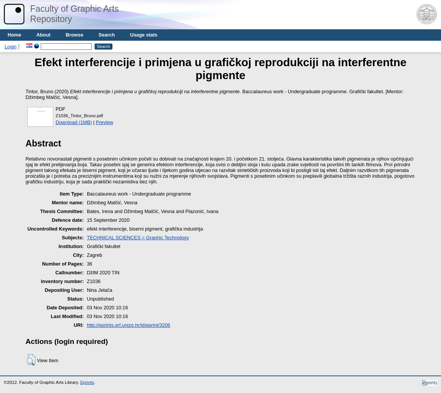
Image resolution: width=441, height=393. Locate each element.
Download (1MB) (74, 122)
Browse (74, 35)
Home (14, 35)
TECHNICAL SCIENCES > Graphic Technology (138, 237)
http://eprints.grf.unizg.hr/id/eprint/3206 (128, 325)
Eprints (87, 382)
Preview (104, 122)
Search (107, 35)
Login (10, 46)
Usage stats (143, 35)
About (44, 35)
